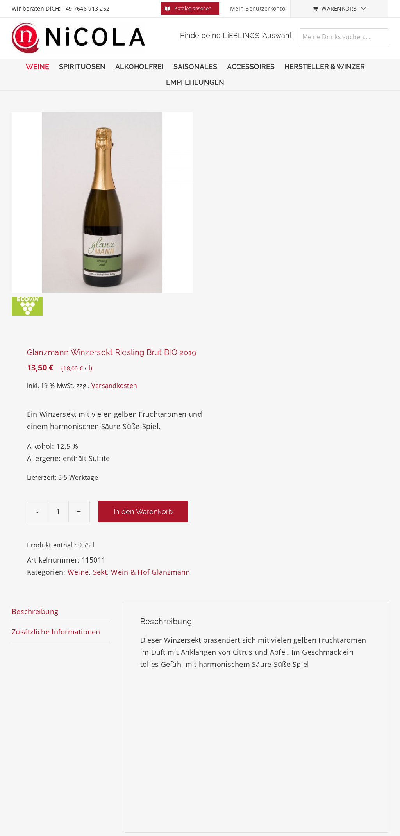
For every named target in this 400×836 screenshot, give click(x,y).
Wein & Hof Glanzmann (150, 572)
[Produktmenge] (58, 511)
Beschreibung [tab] (35, 611)
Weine (78, 572)
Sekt (100, 572)
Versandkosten (114, 385)
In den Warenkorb (143, 511)
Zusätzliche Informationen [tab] (56, 631)
